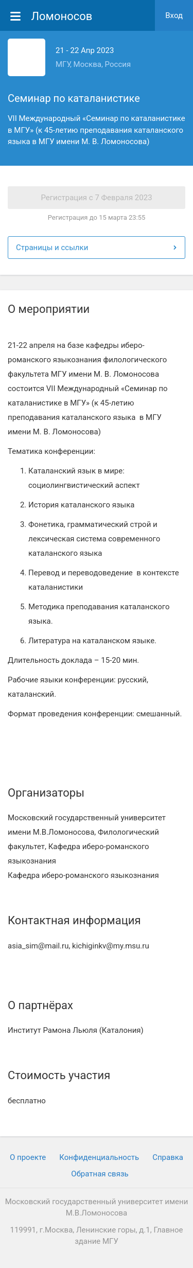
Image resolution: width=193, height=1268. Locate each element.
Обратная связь (99, 1173)
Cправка (167, 1157)
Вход (174, 15)
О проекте (28, 1157)
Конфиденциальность (99, 1157)
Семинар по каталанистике (74, 98)
